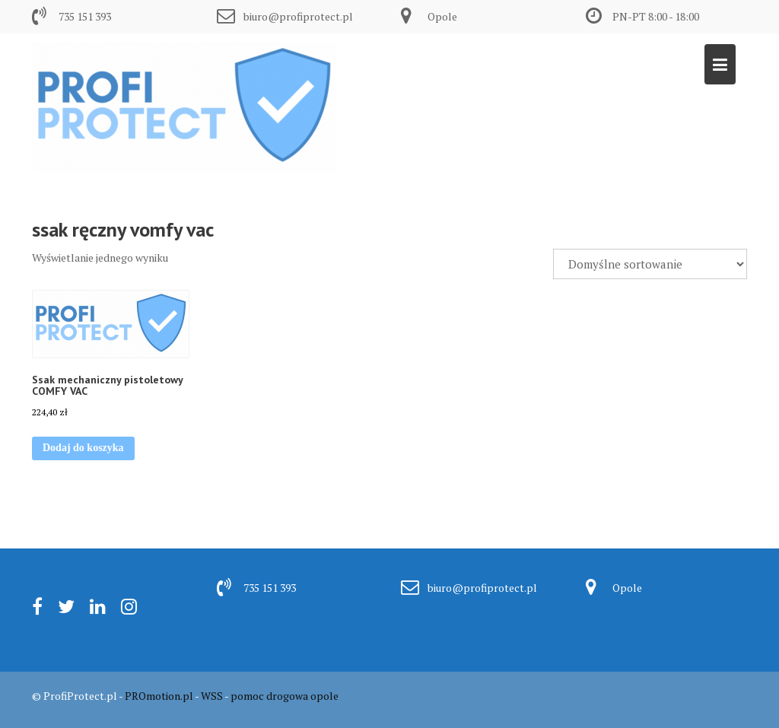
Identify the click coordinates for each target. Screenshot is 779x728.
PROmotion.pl (159, 695)
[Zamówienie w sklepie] (650, 264)
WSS (212, 695)
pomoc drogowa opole (285, 695)
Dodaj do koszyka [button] (83, 447)
